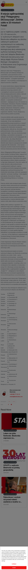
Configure (14, 563)
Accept (14, 567)
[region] (14, 558)
